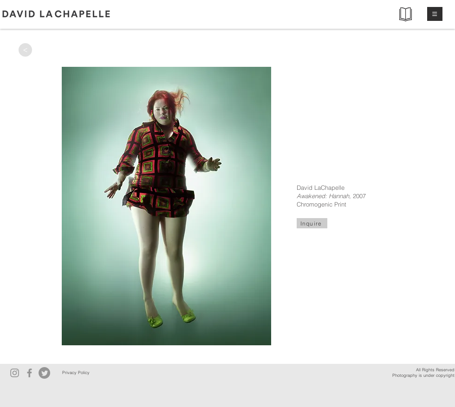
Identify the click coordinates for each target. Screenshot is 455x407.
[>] (25, 50)
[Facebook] (29, 373)
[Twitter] (44, 373)
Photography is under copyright (423, 375)
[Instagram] (14, 373)
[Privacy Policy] (76, 373)
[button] (434, 14)
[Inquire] (312, 223)
